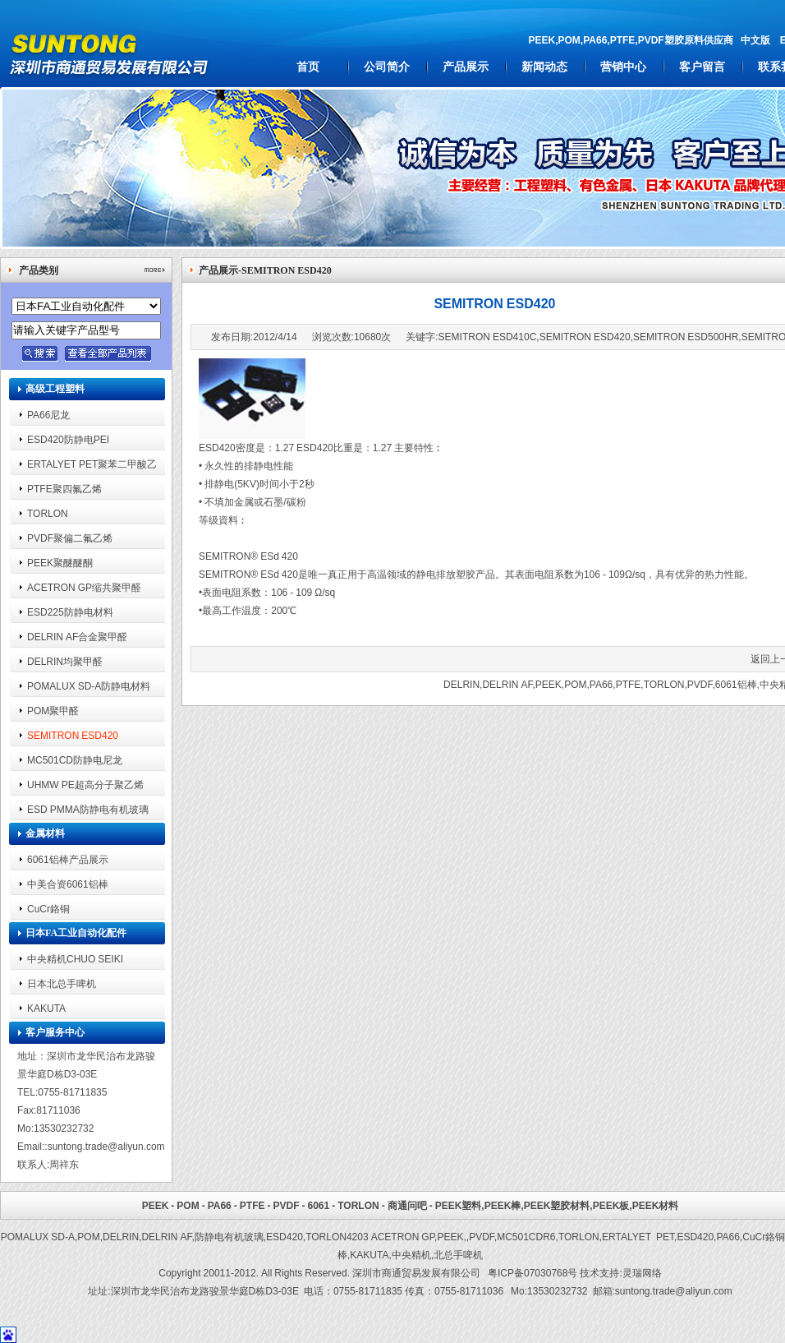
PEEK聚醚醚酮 (60, 563)
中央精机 (411, 1255)
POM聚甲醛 (53, 711)
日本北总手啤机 (61, 983)
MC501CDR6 (526, 1237)
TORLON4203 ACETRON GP (369, 1237)
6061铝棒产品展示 (67, 859)
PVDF (700, 684)
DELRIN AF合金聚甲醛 (77, 637)
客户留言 (702, 66)
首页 (307, 66)
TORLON (47, 513)
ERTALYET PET (638, 1237)
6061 (318, 1205)
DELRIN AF (507, 684)
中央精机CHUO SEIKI (75, 959)
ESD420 (284, 1237)
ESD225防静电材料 (70, 612)
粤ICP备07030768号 (532, 1273)
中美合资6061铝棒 (67, 884)
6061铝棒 (736, 684)
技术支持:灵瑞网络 (620, 1273)
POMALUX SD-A (38, 1237)
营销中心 (623, 66)
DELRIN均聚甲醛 (65, 661)
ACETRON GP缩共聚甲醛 (84, 587)
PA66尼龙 (48, 415)
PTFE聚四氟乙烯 (64, 489)
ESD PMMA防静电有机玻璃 (88, 809)
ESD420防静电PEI (68, 439)
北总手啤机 (458, 1255)
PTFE (628, 684)
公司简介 (387, 66)
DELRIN (461, 684)
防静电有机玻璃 (229, 1237)
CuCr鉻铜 (48, 909)
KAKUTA (46, 1008)
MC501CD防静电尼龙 (74, 760)
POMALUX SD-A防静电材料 (88, 686)
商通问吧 (407, 1205)
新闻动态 (544, 66)
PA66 (601, 684)
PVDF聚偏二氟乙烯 (69, 538)
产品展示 (466, 66)
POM (575, 684)
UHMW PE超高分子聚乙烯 (85, 784)
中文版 (755, 40)
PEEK (548, 684)
